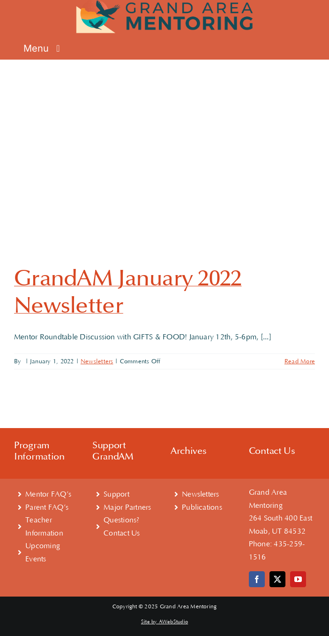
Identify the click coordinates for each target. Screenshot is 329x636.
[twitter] (277, 579)
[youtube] (298, 579)
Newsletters (97, 361)
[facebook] (257, 579)
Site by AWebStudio (164, 622)
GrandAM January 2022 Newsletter (128, 292)
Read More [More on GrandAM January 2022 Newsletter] (299, 361)
